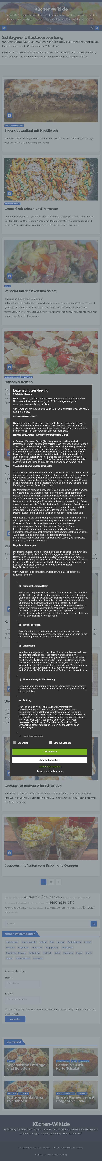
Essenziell (20, 742)
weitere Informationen (50, 767)
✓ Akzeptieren (50, 752)
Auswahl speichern (49, 760)
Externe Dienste (60, 742)
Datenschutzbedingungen (50, 771)
